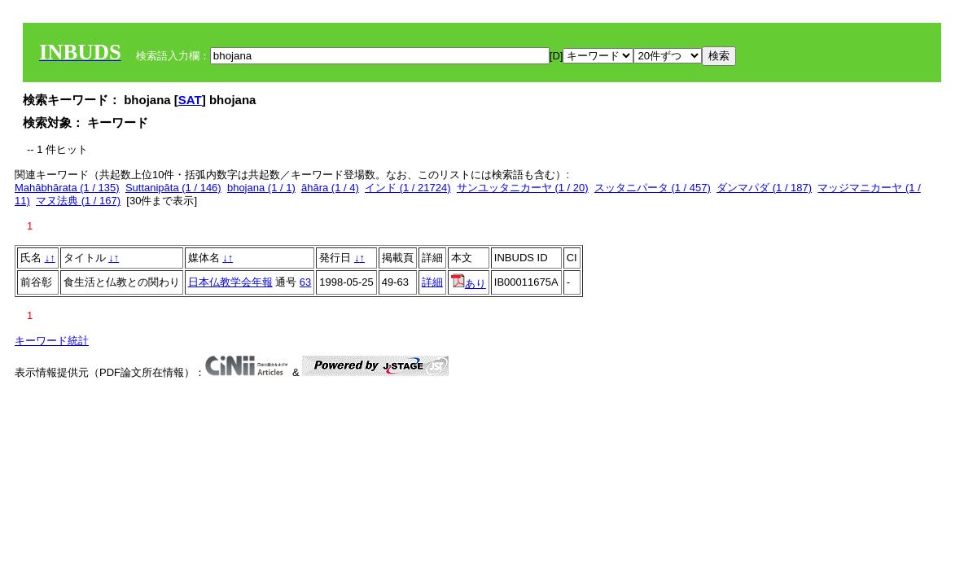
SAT (190, 100)
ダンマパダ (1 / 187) (764, 187)
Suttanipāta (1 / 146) (173, 187)
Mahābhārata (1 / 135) (67, 187)
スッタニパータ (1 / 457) (652, 187)
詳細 (432, 282)
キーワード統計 (52, 341)
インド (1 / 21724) (408, 187)
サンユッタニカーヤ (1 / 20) (523, 187)
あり (468, 284)
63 (305, 282)
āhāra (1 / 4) (330, 187)
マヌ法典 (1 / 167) (78, 201)
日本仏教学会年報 (230, 282)
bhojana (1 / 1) (261, 187)
